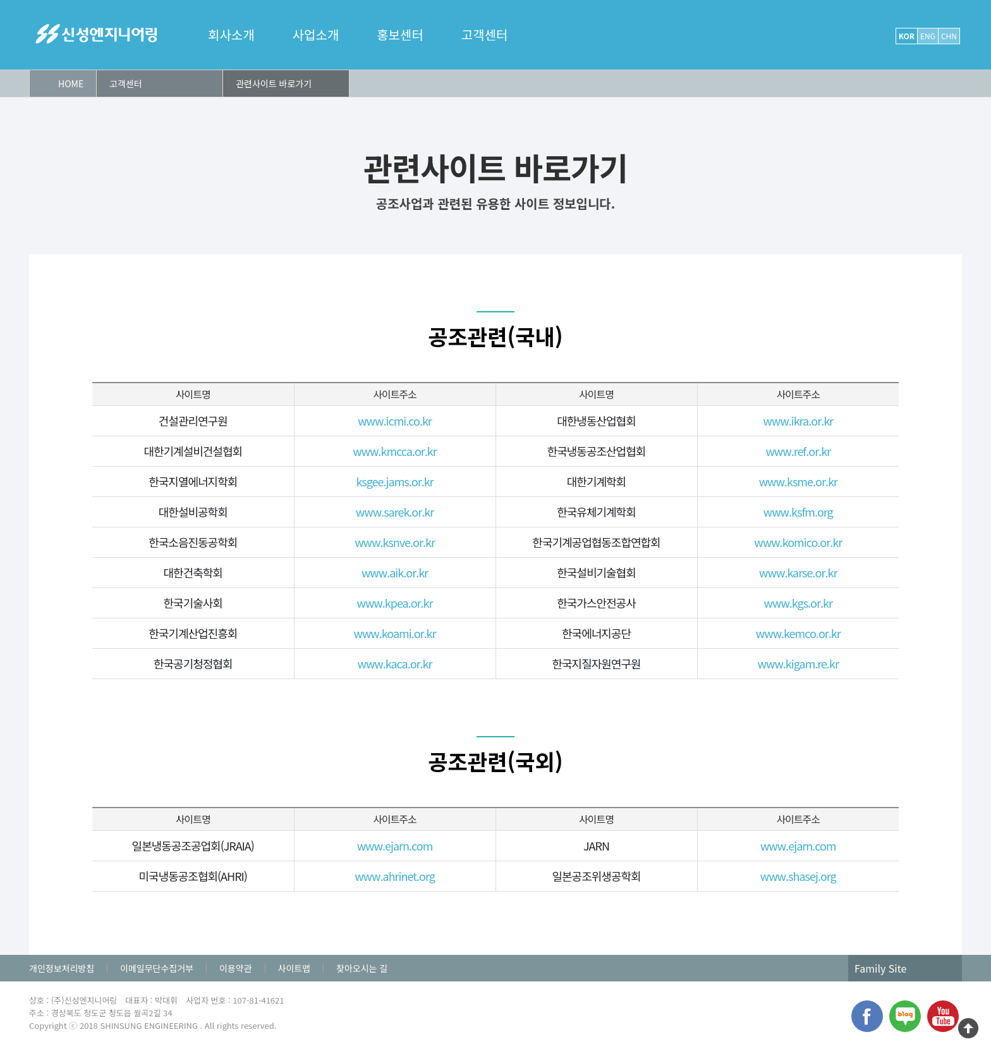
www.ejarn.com (395, 845)
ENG (927, 35)
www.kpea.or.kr (394, 602)
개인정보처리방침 (61, 968)
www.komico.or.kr (798, 542)
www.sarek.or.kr (395, 511)
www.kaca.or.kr (394, 663)
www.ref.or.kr (797, 451)
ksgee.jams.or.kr (394, 481)
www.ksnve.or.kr (395, 542)
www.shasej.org (798, 876)
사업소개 (316, 34)
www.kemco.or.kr (798, 633)
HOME (70, 83)
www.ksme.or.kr (798, 481)
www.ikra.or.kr (798, 420)
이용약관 (235, 968)
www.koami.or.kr (394, 633)
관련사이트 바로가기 (274, 83)
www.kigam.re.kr (798, 663)
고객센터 (484, 34)
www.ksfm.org (798, 511)
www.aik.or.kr (395, 572)
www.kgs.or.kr (798, 602)
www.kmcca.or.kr (395, 451)
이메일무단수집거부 (156, 968)
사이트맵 (294, 968)
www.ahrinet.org (395, 876)
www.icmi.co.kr (395, 420)
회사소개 (231, 34)
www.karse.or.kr (798, 572)
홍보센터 (400, 34)
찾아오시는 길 (361, 968)
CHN (949, 35)
